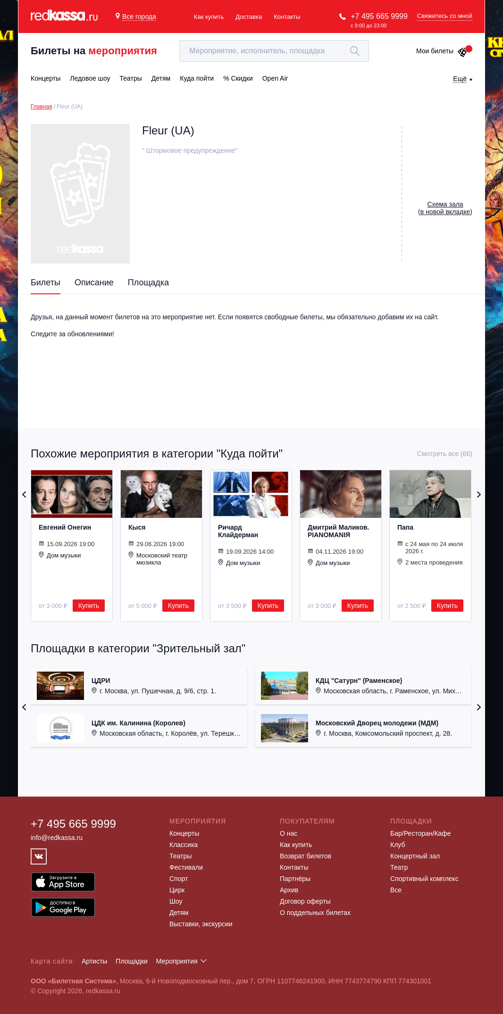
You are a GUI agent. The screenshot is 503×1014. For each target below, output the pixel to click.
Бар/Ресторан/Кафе (420, 833)
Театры (180, 856)
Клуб (397, 844)
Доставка (248, 16)
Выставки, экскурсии (201, 924)
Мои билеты (442, 51)
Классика (183, 844)
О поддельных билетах (315, 912)
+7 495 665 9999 (379, 16)
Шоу (175, 901)
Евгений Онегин (65, 527)
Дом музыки (60, 555)
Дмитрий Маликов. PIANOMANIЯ (338, 531)
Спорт (178, 878)
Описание (94, 282)
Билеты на (94, 51)
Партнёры (295, 878)
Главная (41, 106)
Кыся (136, 527)
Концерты (184, 833)
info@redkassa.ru (57, 837)
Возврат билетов (305, 856)
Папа (405, 527)
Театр (399, 867)
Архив (289, 890)
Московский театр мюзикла (157, 558)
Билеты (45, 282)
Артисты (95, 961)
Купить (88, 605)
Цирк (176, 890)
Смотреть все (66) (444, 453)
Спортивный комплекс (424, 878)
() (445, 208)
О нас (288, 833)
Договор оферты (305, 901)
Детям (178, 912)
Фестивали (186, 867)
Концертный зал (415, 856)
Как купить (209, 16)
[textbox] (274, 51)
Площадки (132, 961)
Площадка (148, 282)
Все (396, 890)
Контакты (287, 16)
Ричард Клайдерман (238, 531)
